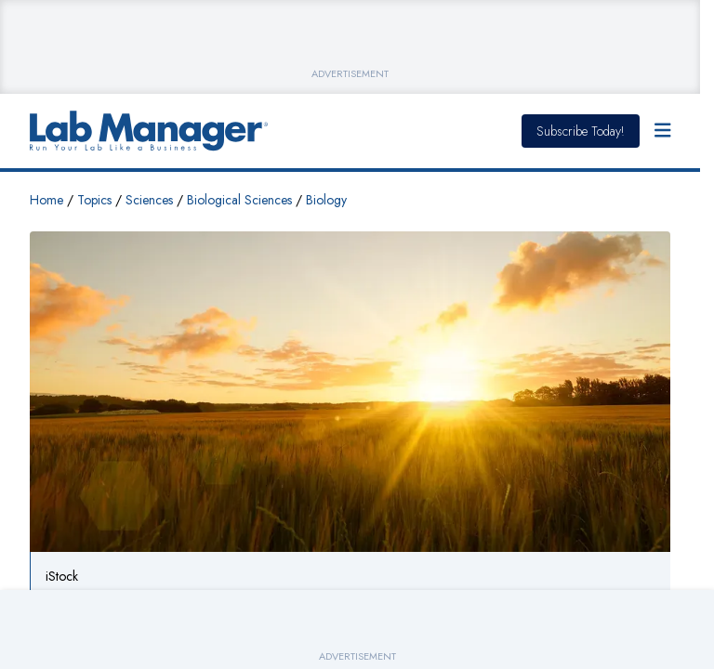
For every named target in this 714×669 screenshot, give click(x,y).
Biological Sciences (239, 199)
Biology (326, 199)
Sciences (149, 199)
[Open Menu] (662, 131)
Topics (94, 199)
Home (46, 199)
